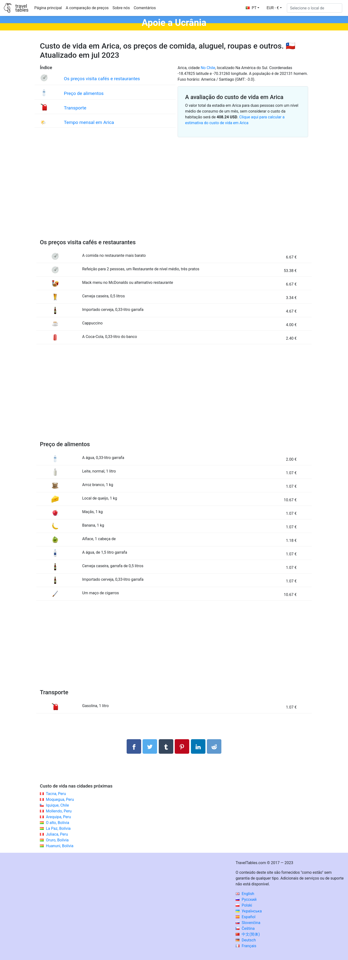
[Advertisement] (174, 193)
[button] (274, 8)
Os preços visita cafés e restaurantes (102, 78)
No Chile (208, 67)
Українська (249, 911)
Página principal (48, 8)
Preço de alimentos (83, 93)
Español (245, 917)
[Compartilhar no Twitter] (150, 746)
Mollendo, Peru (59, 811)
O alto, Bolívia (57, 822)
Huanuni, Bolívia (59, 846)
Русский (246, 899)
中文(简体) (248, 934)
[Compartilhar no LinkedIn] (198, 746)
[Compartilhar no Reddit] (214, 746)
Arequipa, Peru (58, 817)
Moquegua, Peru (60, 799)
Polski (244, 905)
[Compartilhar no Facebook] (134, 746)
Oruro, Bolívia (57, 840)
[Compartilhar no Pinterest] (182, 746)
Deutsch (246, 940)
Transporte (75, 108)
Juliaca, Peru (57, 834)
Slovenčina (248, 922)
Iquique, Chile (57, 805)
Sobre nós (121, 8)
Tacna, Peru (56, 793)
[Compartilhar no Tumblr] (166, 746)
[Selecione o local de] (314, 8)
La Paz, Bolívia (58, 828)
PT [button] (251, 8)
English (245, 893)
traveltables (21, 8)
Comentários (145, 8)
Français (246, 946)
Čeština (245, 928)
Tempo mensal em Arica (89, 122)
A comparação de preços (87, 8)
